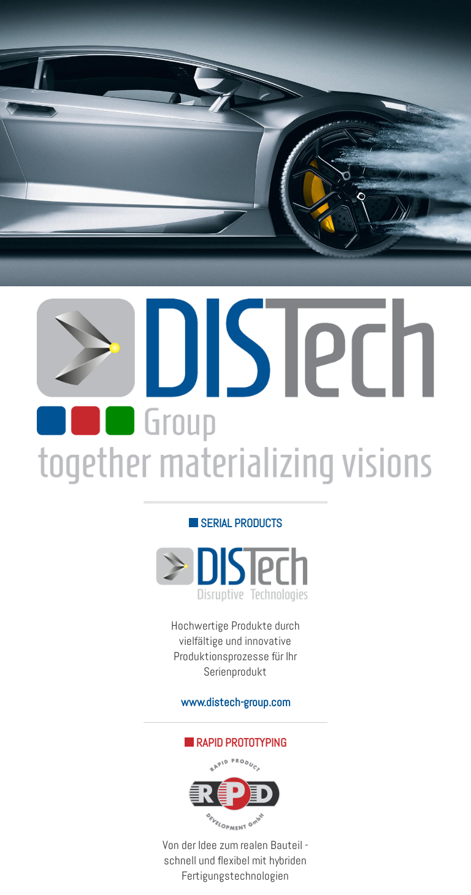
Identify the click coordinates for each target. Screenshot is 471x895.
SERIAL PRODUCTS (235, 523)
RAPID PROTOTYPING (235, 742)
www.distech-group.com (235, 702)
